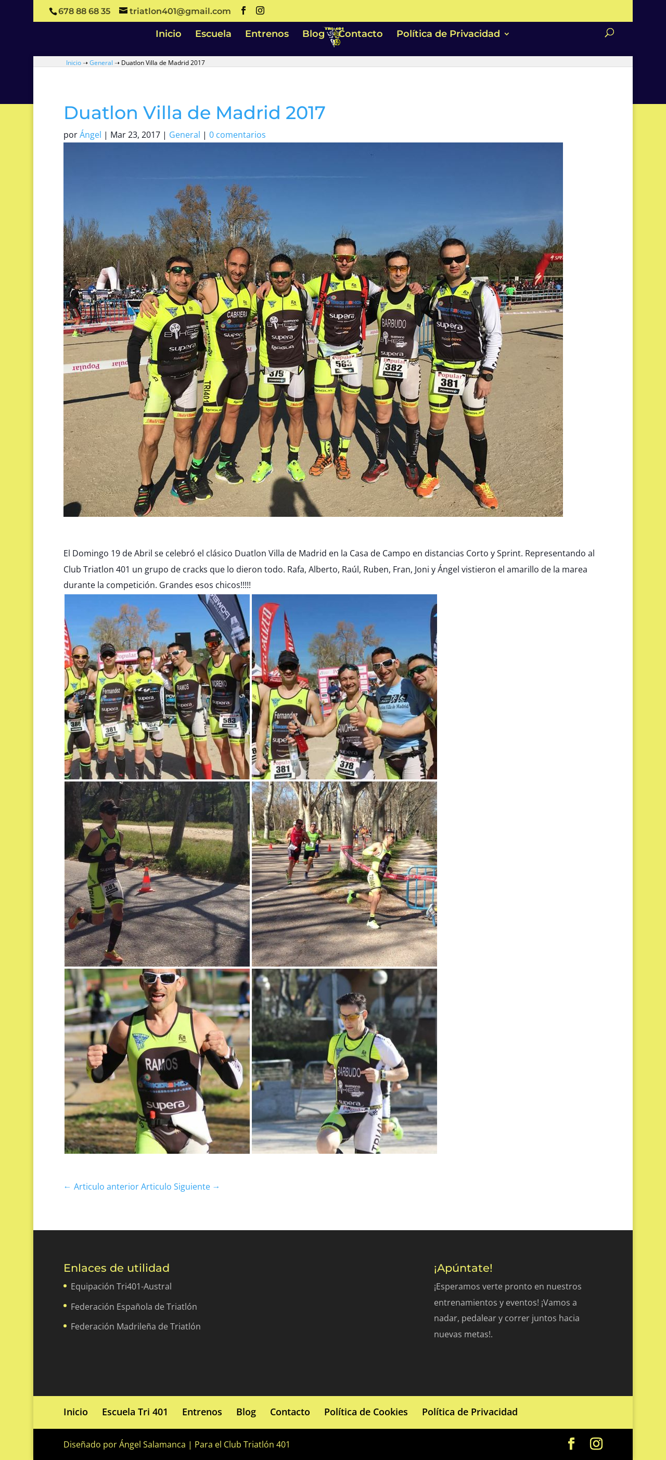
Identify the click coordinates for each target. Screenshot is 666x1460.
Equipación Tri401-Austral (121, 1286)
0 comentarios (237, 134)
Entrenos (267, 35)
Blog (313, 35)
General (101, 62)
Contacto (360, 35)
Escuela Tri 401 (135, 1411)
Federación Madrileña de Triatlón (136, 1326)
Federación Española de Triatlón (134, 1306)
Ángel (90, 134)
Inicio (169, 35)
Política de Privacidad (448, 35)
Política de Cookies (366, 1411)
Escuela (213, 35)
